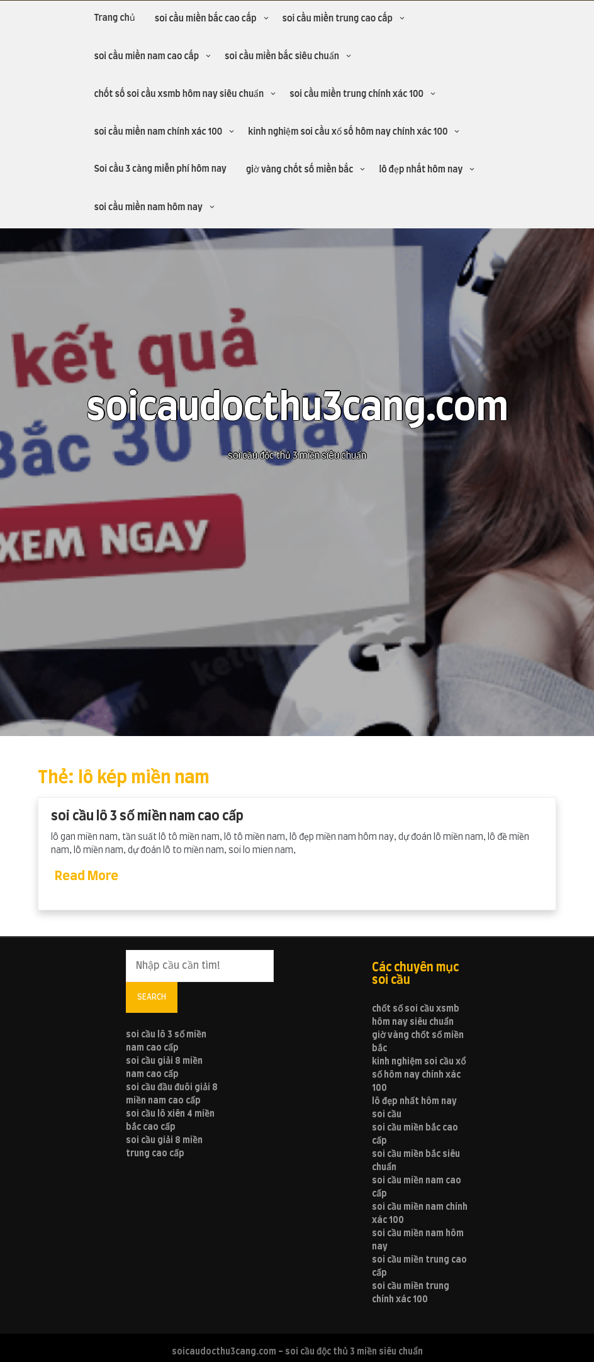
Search (151, 997)
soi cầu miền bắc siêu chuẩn (282, 56)
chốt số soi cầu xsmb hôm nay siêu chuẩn (179, 94)
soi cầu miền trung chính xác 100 (356, 94)
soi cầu (386, 1114)
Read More (86, 876)
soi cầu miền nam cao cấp (146, 56)
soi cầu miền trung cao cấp (338, 18)
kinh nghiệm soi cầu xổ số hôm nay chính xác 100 (347, 132)
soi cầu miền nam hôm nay (148, 207)
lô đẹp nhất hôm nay (420, 169)
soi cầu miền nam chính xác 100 (158, 132)
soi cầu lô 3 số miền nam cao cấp (147, 816)
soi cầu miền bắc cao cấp (206, 18)
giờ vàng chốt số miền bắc (299, 169)
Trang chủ (114, 18)
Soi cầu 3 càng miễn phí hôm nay (160, 169)
